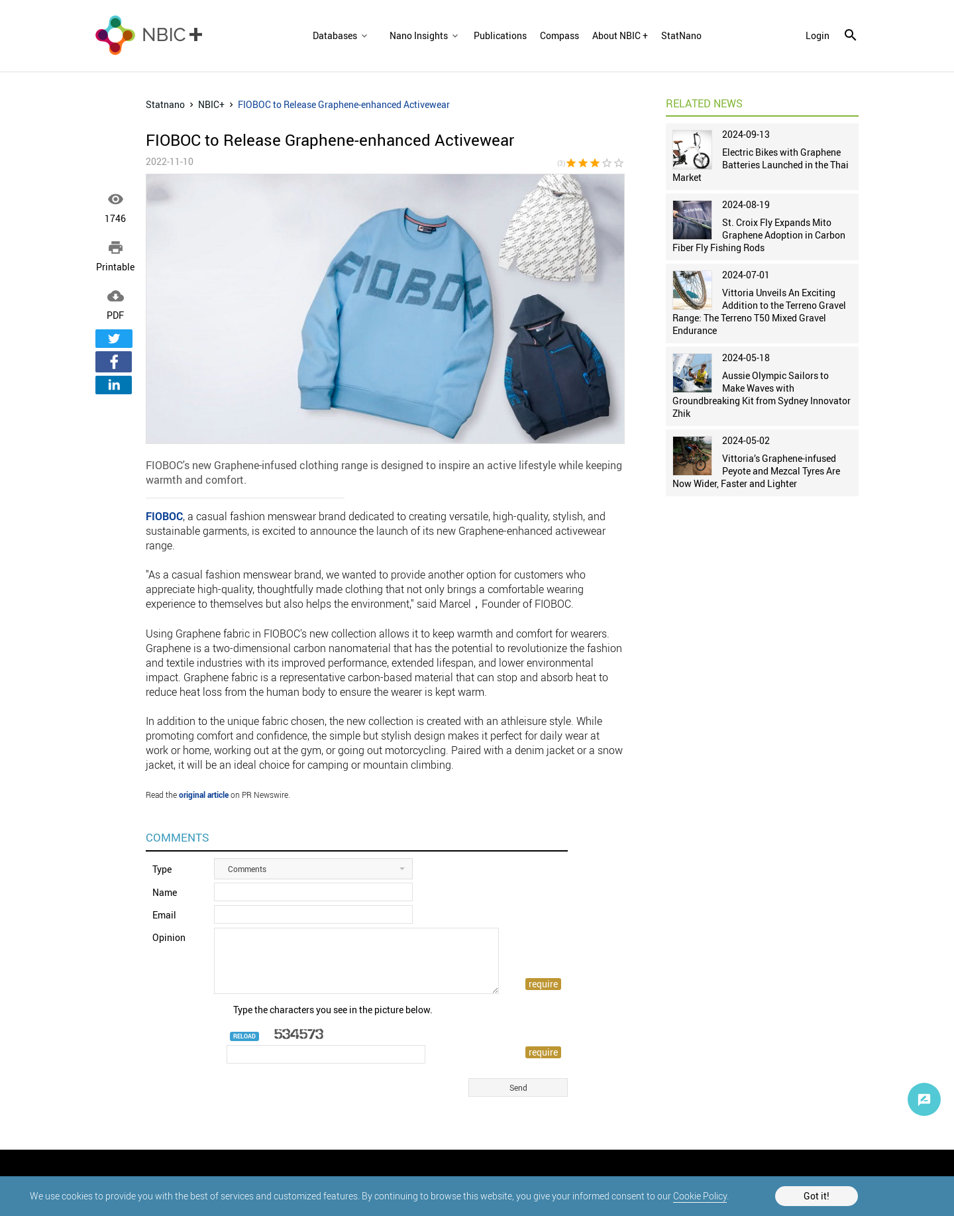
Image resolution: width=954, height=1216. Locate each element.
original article (204, 794)
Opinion (169, 937)
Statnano (165, 104)
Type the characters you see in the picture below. (333, 1009)
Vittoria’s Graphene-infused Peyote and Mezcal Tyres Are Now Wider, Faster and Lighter (756, 471)
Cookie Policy (700, 1195)
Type (162, 869)
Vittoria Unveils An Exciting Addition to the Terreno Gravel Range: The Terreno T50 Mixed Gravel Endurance (759, 311)
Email (164, 915)
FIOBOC (164, 516)
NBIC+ (211, 104)
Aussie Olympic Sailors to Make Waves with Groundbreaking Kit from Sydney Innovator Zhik (761, 394)
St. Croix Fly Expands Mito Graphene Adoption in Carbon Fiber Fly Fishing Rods (758, 235)
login (817, 35)
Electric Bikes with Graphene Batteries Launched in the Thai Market (760, 165)
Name (164, 892)
